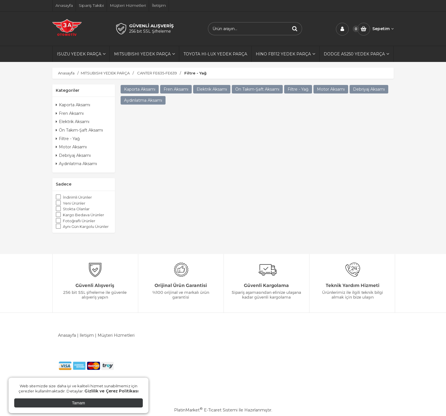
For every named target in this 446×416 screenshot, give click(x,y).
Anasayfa (67, 335)
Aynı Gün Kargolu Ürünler (86, 226)
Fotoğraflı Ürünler (79, 221)
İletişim (87, 335)
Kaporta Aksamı (73, 104)
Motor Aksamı (71, 146)
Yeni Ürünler (74, 203)
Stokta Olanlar (76, 209)
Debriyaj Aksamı (73, 155)
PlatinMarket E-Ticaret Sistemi (206, 410)
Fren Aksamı (70, 113)
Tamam (78, 403)
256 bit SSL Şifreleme (150, 31)
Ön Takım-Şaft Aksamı (79, 130)
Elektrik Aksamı (72, 121)
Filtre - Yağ (68, 138)
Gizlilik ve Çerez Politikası (111, 391)
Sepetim (383, 28)
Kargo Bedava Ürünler (83, 215)
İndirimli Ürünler (77, 197)
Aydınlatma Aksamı (76, 163)
